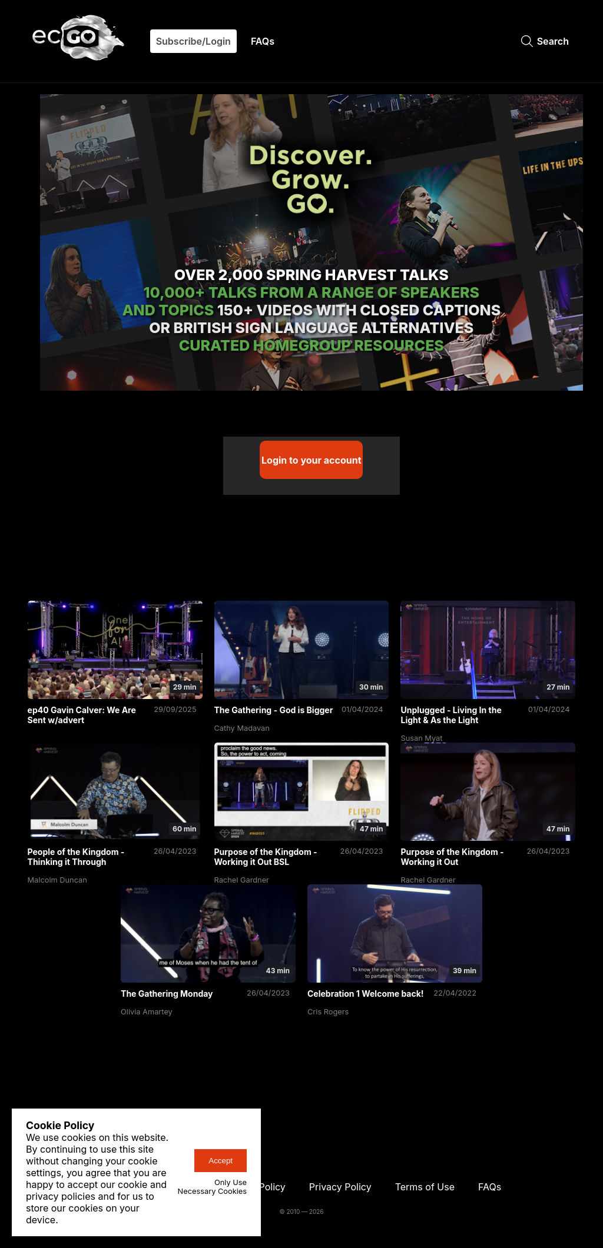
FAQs (262, 41)
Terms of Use (425, 1187)
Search (545, 41)
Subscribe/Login (193, 41)
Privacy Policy (340, 1187)
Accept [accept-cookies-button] (220, 1160)
